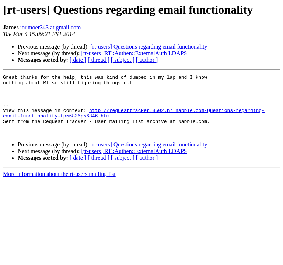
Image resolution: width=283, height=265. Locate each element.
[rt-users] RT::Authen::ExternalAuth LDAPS (134, 53)
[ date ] (78, 60)
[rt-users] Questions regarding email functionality (148, 46)
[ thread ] (98, 60)
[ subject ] (122, 60)
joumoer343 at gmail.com (50, 27)
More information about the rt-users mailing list (59, 185)
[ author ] (147, 60)
